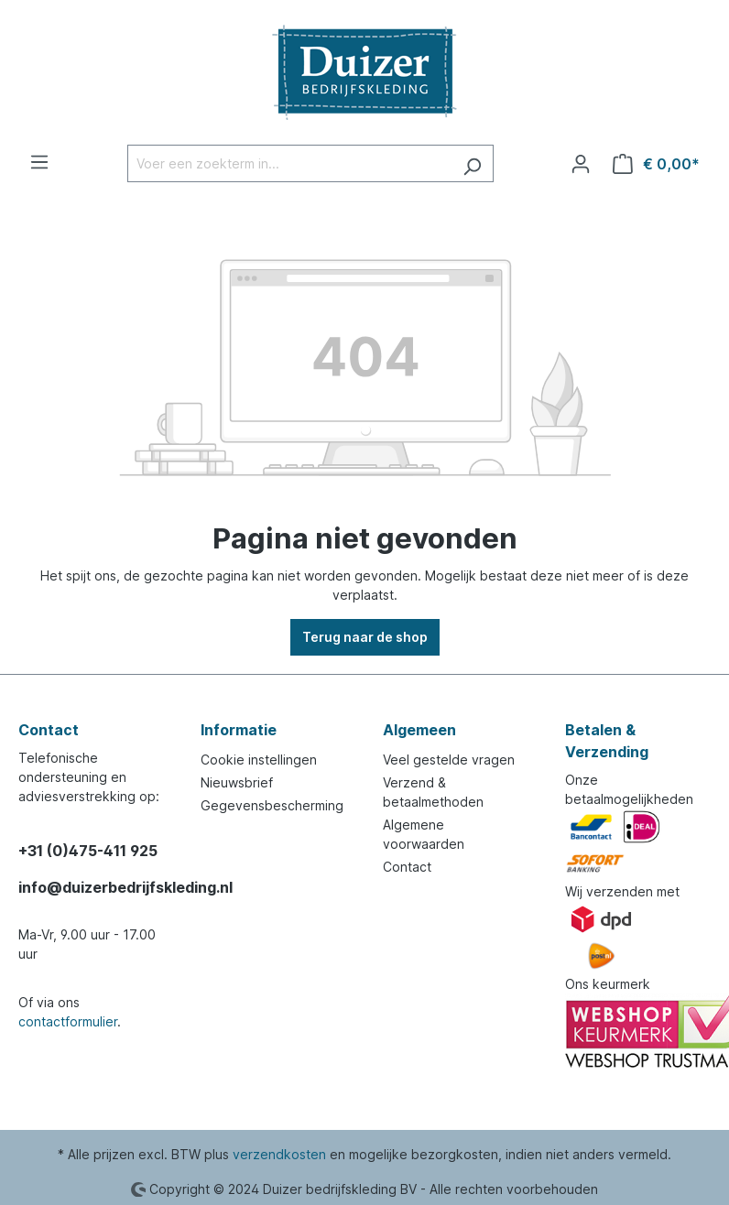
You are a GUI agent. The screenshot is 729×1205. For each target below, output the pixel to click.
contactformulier (67, 1021)
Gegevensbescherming (272, 805)
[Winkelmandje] (656, 164)
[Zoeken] (472, 163)
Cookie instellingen (259, 759)
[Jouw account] (581, 164)
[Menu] (39, 162)
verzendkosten (279, 1154)
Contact (407, 866)
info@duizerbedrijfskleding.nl (91, 887)
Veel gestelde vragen (449, 759)
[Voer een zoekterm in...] (289, 163)
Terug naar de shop (365, 637)
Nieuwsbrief (237, 782)
